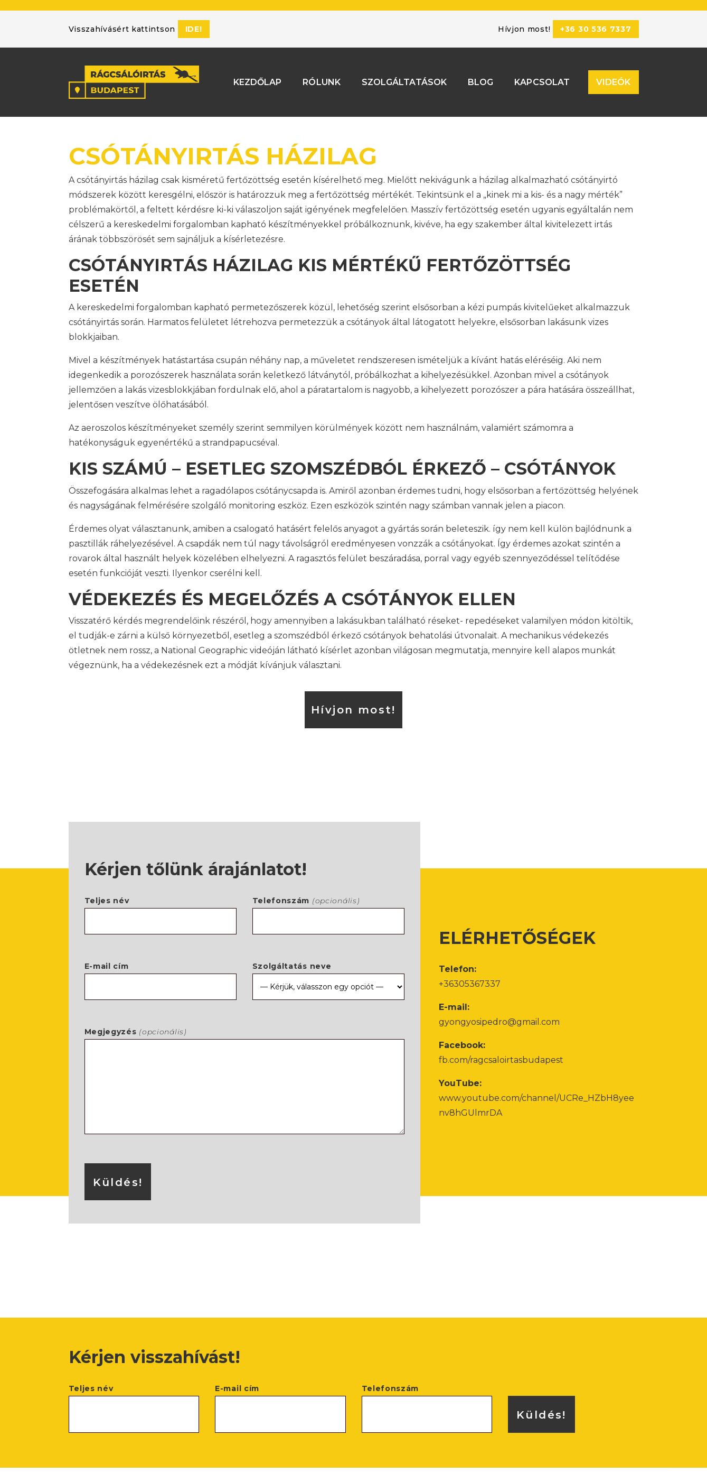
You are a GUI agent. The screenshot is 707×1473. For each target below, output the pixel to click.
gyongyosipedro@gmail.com (499, 1011)
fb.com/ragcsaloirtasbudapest (501, 1049)
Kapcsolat (542, 77)
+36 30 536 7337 (595, 29)
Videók (613, 77)
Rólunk (321, 77)
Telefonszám (328, 900)
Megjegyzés (244, 1071)
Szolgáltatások (404, 77)
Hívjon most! (353, 699)
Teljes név (160, 900)
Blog (480, 77)
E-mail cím (160, 966)
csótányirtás (94, 312)
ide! (193, 29)
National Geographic (204, 640)
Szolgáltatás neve (328, 966)
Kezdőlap (257, 77)
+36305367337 (470, 973)
